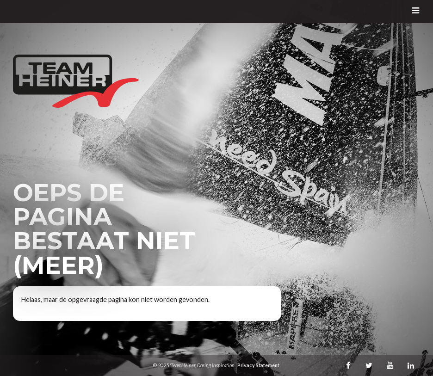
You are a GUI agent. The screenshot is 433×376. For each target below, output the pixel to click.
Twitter (369, 365)
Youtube (390, 365)
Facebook (348, 365)
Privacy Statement (258, 365)
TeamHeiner (76, 81)
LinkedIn (411, 365)
